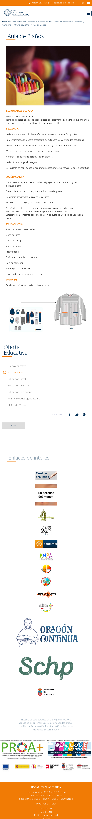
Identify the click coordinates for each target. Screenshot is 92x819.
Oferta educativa (21, 24)
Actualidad (46, 808)
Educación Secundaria (20, 392)
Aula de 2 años (16, 372)
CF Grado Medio (17, 405)
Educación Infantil (17, 379)
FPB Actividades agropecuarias (25, 398)
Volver (13, 425)
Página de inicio (46, 803)
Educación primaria (18, 385)
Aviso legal (46, 811)
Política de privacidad (46, 815)
